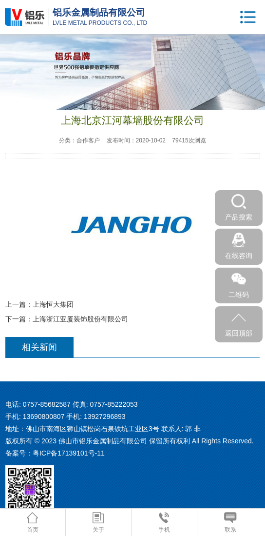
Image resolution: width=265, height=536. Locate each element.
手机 (164, 522)
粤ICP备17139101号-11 (69, 453)
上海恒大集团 (53, 304)
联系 (230, 522)
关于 (98, 522)
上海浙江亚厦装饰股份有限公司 (80, 319)
